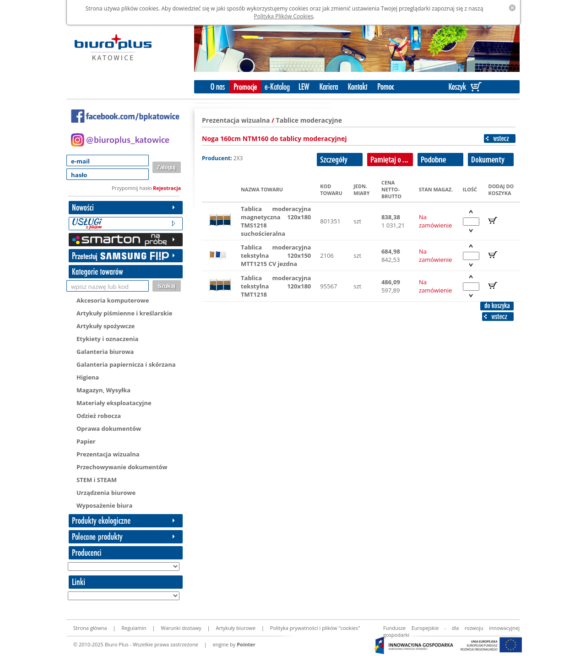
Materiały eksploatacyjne (114, 403)
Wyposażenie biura (104, 505)
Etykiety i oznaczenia (107, 339)
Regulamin (133, 627)
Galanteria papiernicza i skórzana (126, 364)
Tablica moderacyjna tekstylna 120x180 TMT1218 (276, 286)
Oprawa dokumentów (108, 428)
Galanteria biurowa (105, 351)
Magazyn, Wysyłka (103, 390)
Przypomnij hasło (132, 187)
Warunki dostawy (181, 627)
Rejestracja (167, 187)
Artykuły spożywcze (105, 326)
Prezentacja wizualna (108, 454)
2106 (327, 255)
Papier (86, 441)
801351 (330, 221)
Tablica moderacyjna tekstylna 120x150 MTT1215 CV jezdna (276, 255)
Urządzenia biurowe (106, 492)
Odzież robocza (98, 416)
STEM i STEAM (96, 480)
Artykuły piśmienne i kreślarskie (124, 313)
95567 (328, 286)
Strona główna (90, 627)
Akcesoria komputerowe (112, 300)
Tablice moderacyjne (309, 120)
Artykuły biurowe (235, 627)
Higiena (87, 377)
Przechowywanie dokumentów (122, 467)
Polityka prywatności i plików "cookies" (315, 627)
